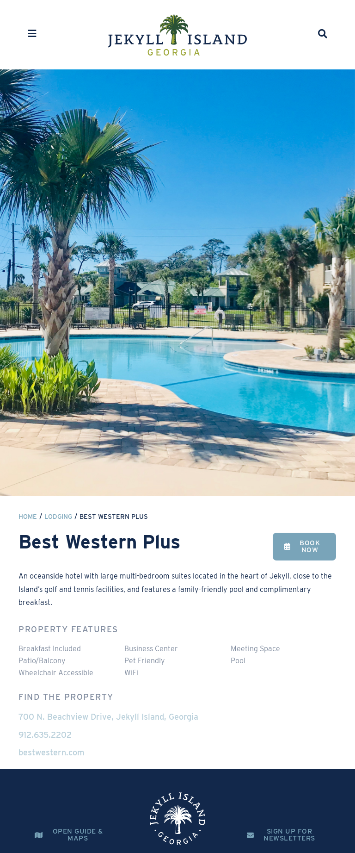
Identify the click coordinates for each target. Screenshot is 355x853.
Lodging (58, 516)
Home (27, 516)
